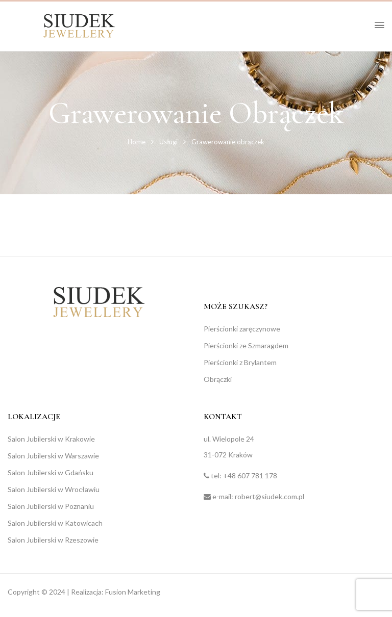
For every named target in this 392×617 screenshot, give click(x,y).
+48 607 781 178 (250, 475)
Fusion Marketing (132, 591)
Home (136, 142)
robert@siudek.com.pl (269, 496)
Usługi (168, 142)
